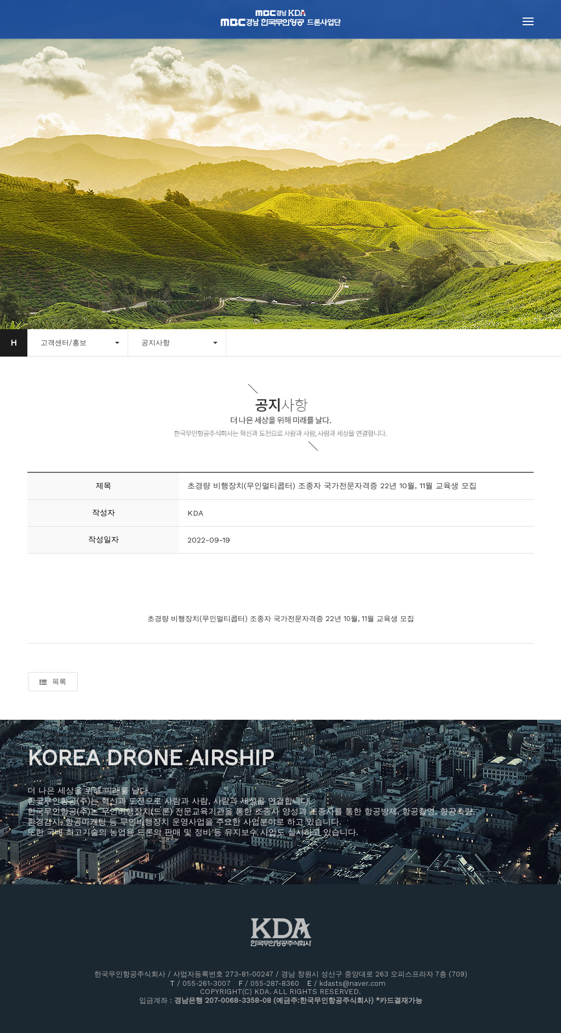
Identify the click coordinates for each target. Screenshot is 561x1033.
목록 (52, 682)
